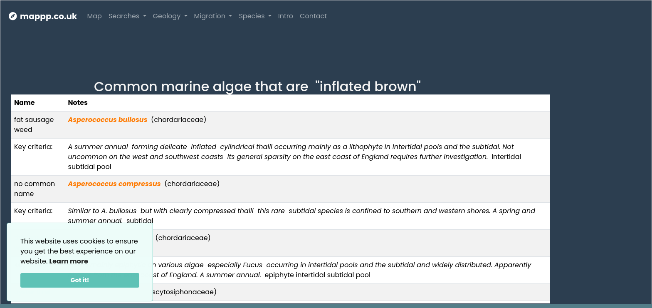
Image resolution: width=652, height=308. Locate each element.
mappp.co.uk (43, 16)
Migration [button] (210, 16)
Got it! (80, 280)
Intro (285, 16)
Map (94, 16)
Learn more (68, 261)
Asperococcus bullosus (108, 119)
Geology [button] (168, 16)
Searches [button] (125, 16)
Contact (313, 16)
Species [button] (252, 16)
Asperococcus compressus (114, 184)
